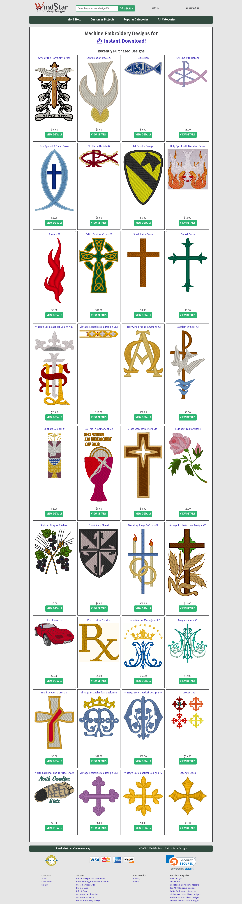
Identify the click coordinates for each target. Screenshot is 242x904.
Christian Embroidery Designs (184, 885)
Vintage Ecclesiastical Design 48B (54, 326)
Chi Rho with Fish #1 (187, 57)
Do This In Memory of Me (99, 428)
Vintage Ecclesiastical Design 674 (143, 772)
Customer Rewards (85, 885)
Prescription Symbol (99, 620)
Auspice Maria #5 (187, 620)
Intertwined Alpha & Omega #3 (143, 326)
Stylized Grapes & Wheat (54, 525)
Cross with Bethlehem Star (143, 428)
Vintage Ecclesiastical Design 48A (99, 326)
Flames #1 (54, 234)
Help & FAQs (82, 888)
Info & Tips (81, 891)
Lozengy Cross (187, 772)
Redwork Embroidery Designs (184, 897)
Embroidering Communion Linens (92, 881)
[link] (181, 863)
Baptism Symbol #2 (188, 326)
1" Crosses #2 (187, 692)
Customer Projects (102, 19)
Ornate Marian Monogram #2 (143, 620)
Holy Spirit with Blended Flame (187, 146)
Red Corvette (54, 620)
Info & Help (73, 19)
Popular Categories (136, 19)
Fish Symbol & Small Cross (54, 146)
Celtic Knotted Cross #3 (98, 234)
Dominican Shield (99, 525)
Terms (136, 881)
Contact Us (192, 8)
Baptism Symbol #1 (54, 428)
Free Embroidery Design (88, 900)
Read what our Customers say (73, 848)
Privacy (136, 878)
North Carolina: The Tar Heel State (54, 772)
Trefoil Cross (187, 234)
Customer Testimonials (87, 894)
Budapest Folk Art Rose (187, 428)
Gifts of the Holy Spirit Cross (54, 57)
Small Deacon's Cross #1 (54, 692)
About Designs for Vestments (90, 878)
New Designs (176, 878)
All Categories (167, 19)
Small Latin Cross (143, 234)
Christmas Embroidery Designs (185, 894)
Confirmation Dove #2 (98, 57)
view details (54, 134)
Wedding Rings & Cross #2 (143, 525)
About (44, 878)
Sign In (155, 8)
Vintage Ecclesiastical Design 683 (99, 772)
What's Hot (175, 881)
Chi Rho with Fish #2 (99, 146)
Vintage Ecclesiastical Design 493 (188, 525)
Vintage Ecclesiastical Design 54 (99, 692)
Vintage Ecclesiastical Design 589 (143, 692)
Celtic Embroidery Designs (183, 891)
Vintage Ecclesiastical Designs (184, 900)
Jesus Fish (143, 57)
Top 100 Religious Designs (183, 888)
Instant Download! (125, 41)
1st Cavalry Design (143, 146)
